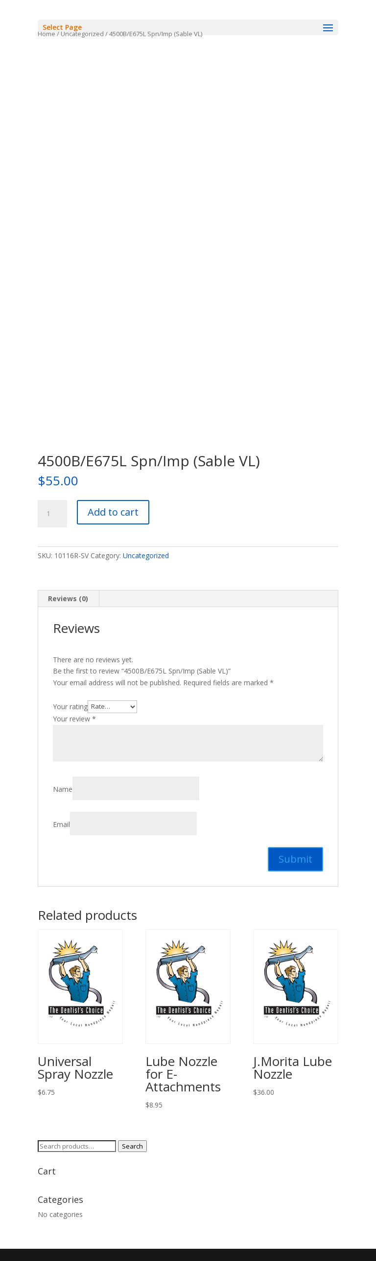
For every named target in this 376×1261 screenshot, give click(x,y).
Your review (74, 718)
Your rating (70, 706)
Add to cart (113, 512)
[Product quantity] (52, 513)
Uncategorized (146, 555)
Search (132, 1146)
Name (62, 789)
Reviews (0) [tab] (68, 598)
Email (61, 824)
